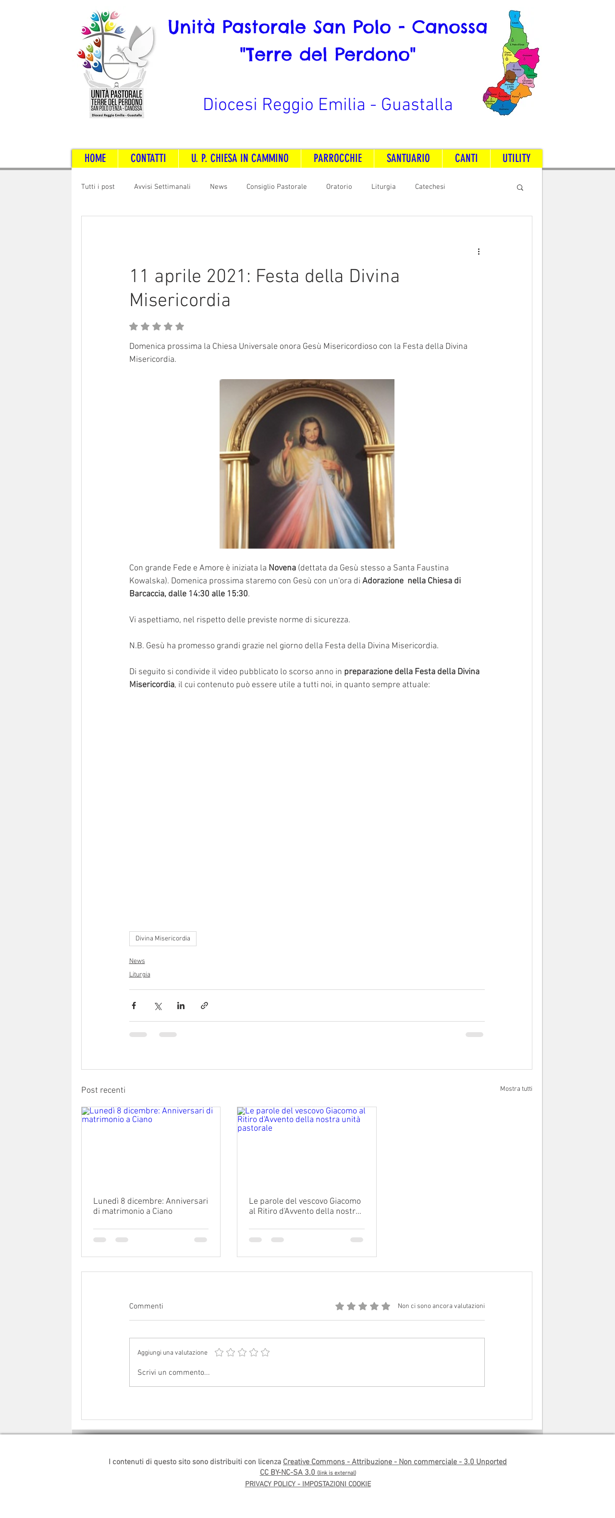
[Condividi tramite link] (204, 1005)
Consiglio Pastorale (276, 187)
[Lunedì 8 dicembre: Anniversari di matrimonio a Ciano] (151, 1146)
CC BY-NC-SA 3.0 (288, 1473)
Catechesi (430, 187)
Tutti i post (98, 187)
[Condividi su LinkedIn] (180, 1005)
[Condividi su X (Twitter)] (157, 1005)
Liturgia (383, 187)
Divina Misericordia (162, 939)
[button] (520, 187)
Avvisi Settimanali (162, 187)
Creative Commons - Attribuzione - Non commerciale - (373, 1462)
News (218, 187)
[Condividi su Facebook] (133, 1005)
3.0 (470, 1462)
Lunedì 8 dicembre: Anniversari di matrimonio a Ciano (150, 1207)
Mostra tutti (516, 1089)
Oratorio (339, 187)
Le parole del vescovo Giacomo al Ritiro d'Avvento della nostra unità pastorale (305, 1207)
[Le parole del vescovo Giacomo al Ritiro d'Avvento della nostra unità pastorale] (306, 1146)
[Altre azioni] (479, 251)
